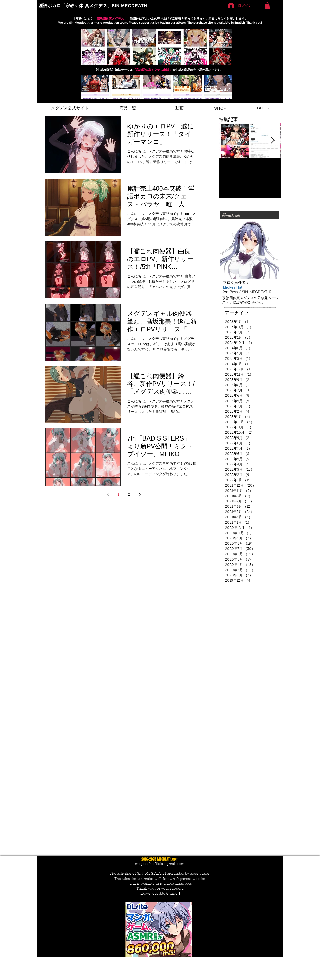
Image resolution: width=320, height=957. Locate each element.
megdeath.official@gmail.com (160, 864)
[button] (267, 5)
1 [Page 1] (118, 494)
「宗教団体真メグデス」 (110, 18)
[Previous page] (107, 494)
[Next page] (139, 494)
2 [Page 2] (129, 494)
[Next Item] (272, 140)
